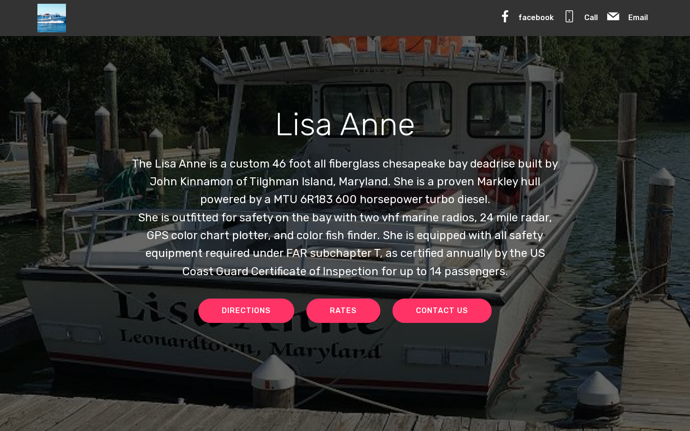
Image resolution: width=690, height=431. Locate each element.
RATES (343, 310)
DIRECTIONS (246, 310)
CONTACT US (442, 310)
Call (580, 16)
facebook (526, 16)
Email (627, 16)
